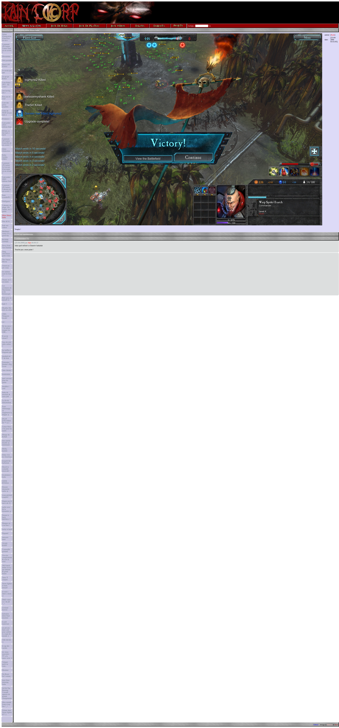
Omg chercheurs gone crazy (6, 254)
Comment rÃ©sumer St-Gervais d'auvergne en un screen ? (6, 168)
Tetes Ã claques (5, 579)
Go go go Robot (5, 78)
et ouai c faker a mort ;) (6, 594)
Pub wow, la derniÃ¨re (6, 299)
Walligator (6, 201)
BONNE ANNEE (5, 241)
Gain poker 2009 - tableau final (6, 179)
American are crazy (5, 267)
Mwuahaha (6, 56)
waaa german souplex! (7, 496)
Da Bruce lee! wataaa (6, 675)
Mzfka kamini (4, 450)
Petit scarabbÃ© (6, 196)
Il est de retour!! (5, 337)
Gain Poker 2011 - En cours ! (6, 85)
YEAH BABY (4, 544)
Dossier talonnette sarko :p (5, 489)
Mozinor (5, 670)
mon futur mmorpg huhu (6, 682)
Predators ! (6, 119)
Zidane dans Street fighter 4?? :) (7, 712)
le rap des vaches (5, 647)
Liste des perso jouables (5, 105)
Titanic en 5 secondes (6, 281)
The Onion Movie (6, 261)
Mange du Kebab (6, 436)
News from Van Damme (6, 247)
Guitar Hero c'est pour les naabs (7, 429)
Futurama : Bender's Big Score (7, 364)
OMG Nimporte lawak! (5, 316)
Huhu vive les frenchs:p (7, 456)
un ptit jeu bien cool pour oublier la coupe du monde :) (6, 632)
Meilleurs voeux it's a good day (6, 233)
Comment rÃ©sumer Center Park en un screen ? (6, 48)
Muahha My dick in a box (7, 309)
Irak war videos (5, 226)
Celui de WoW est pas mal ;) (7, 113)
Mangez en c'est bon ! (6, 524)
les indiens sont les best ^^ (6, 274)
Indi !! (4, 304)
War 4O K (6, 221)
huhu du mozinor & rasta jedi (6, 394)
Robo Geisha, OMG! (5, 157)
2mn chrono (6, 370)
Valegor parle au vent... (5, 664)
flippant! (5, 533)
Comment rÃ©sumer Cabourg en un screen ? (6, 188)
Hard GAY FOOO (6, 65)
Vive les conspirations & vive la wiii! (7, 558)
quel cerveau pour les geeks (7, 380)
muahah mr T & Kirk (6, 357)
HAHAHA (6, 374)
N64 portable (7, 60)
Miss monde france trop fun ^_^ (6, 704)
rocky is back (7, 529)
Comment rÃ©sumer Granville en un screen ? (6, 142)
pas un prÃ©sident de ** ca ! (6, 421)
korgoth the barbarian (6, 462)
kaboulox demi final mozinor (6, 616)
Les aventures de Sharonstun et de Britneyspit (6, 290)
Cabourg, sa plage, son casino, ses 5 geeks (6, 208)
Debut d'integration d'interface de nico (6, 37)
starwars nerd (5, 538)
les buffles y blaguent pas (6, 351)
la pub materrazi (5, 623)
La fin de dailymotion (6, 401)
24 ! (3, 322)
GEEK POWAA (5, 482)
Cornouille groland (6, 550)
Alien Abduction (6, 150)
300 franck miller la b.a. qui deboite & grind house (7, 569)
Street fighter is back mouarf (7, 586)
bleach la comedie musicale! (5, 469)
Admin (315, 725)
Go (209, 26)
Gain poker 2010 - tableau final (6, 125)
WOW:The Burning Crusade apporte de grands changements (7, 693)
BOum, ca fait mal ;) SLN (6, 133)
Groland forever (5, 609)
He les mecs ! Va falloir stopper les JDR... (6, 329)
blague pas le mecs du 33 (7, 502)
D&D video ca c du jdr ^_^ (6, 602)
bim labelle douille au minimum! (6, 443)
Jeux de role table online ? (6, 344)
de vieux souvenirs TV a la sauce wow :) (7, 655)
